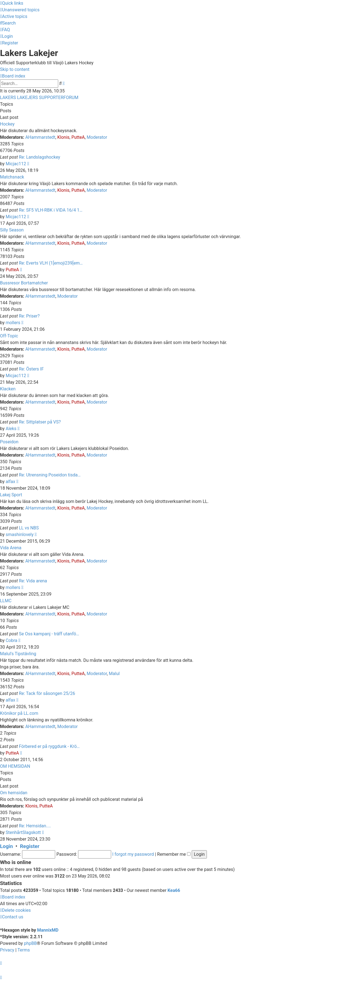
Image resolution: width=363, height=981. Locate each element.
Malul (114, 673)
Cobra (11, 640)
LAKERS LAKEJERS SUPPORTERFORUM (39, 97)
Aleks (11, 428)
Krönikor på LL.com (19, 713)
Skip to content (15, 69)
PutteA (78, 137)
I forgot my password (133, 854)
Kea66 (173, 890)
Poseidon (9, 441)
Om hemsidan (13, 792)
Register (29, 846)
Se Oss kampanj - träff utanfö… (49, 633)
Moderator (97, 137)
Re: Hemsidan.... (35, 825)
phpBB (30, 943)
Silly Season (12, 230)
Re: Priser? (29, 316)
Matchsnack (12, 177)
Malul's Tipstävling (18, 653)
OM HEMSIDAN (15, 766)
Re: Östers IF (31, 369)
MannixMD (47, 930)
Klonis (63, 137)
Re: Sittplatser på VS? (40, 422)
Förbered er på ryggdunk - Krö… (49, 746)
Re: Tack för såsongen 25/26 (47, 693)
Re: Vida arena (33, 580)
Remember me (174, 854)
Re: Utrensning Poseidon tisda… (50, 475)
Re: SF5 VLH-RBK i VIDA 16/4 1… (50, 210)
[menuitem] (19, 9)
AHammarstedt (40, 137)
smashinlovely (19, 534)
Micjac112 (16, 163)
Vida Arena (11, 547)
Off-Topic (9, 335)
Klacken (7, 388)
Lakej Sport (11, 494)
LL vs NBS (29, 528)
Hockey (7, 124)
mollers (13, 322)
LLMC (6, 600)
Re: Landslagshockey (39, 157)
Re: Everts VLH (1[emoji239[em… (50, 263)
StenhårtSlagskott (23, 832)
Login (6, 846)
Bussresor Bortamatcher (24, 283)
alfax (10, 481)
